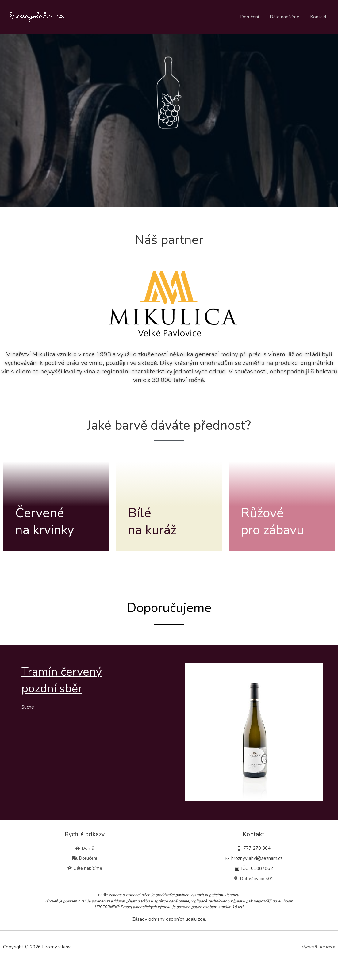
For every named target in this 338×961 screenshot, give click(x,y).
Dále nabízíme (287, 17)
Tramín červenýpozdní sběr (65, 680)
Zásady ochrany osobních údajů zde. (169, 919)
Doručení (253, 17)
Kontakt (319, 17)
